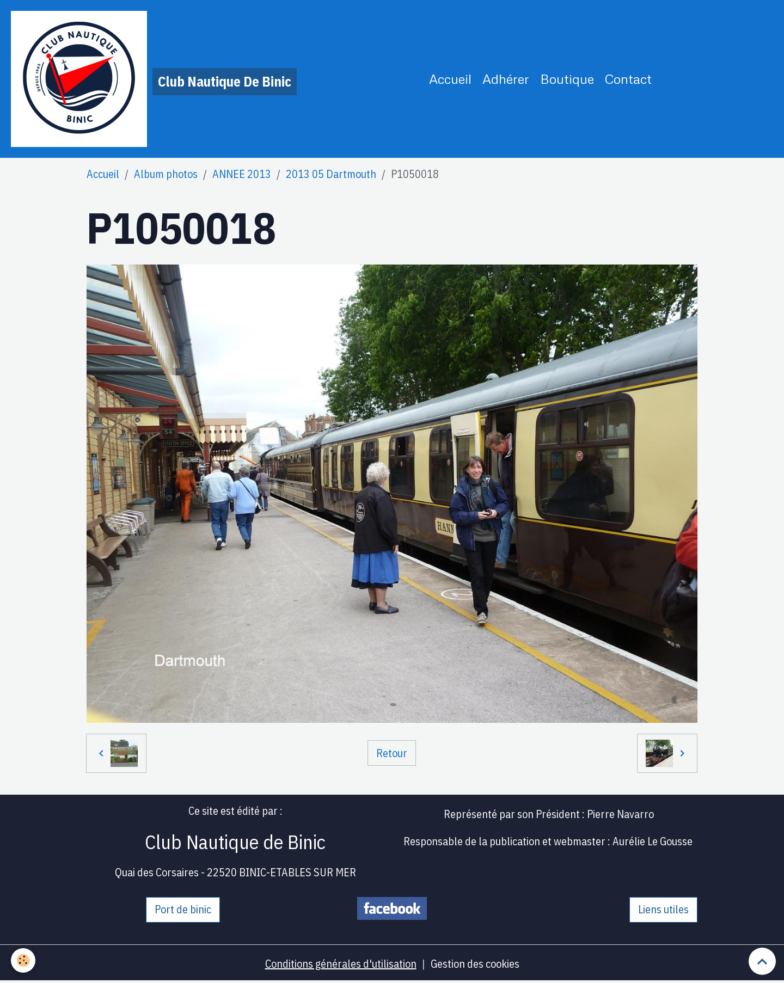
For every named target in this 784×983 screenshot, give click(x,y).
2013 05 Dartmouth (331, 174)
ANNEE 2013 (241, 174)
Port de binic (183, 909)
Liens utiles (663, 909)
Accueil (450, 79)
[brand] (154, 79)
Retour (391, 753)
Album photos (166, 174)
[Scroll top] (762, 961)
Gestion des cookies (475, 963)
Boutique (567, 79)
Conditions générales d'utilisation (340, 963)
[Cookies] (23, 960)
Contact (628, 79)
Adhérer (505, 79)
